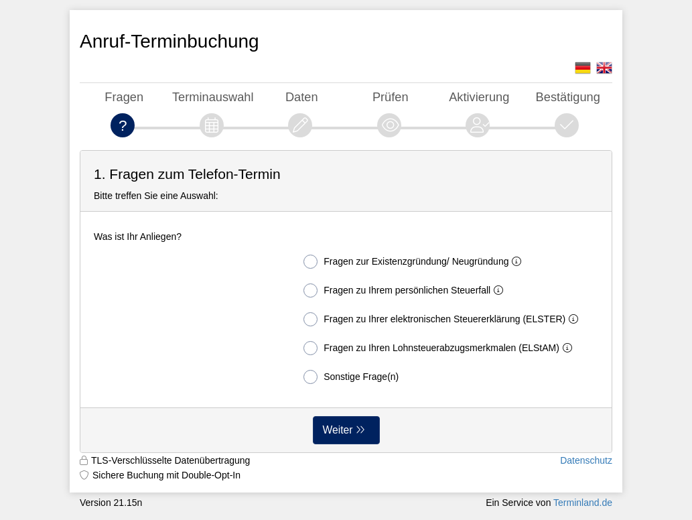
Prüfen (390, 97)
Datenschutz (586, 460)
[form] (346, 301)
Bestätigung (568, 97)
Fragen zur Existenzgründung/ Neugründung (415, 262)
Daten (301, 97)
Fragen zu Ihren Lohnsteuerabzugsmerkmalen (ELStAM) (440, 348)
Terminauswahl (213, 97)
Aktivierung (479, 97)
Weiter (338, 430)
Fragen (124, 97)
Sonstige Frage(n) (351, 377)
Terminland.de (582, 502)
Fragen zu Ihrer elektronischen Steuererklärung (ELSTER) (443, 319)
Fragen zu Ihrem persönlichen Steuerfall (405, 290)
